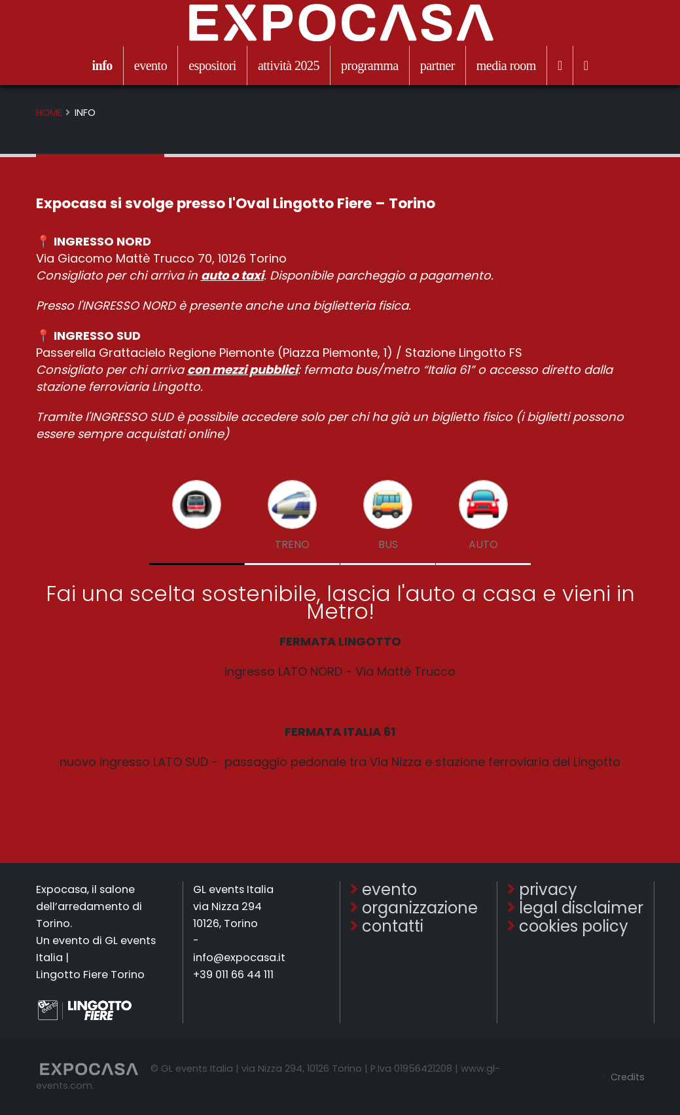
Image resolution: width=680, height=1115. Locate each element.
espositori (212, 65)
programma (370, 65)
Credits (626, 1077)
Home (49, 112)
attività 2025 (288, 65)
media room (506, 65)
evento (150, 65)
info (102, 65)
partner (437, 65)
